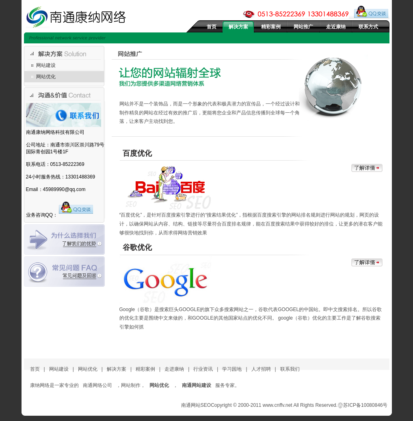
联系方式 (368, 27)
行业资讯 (203, 369)
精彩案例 (271, 27)
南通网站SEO (196, 405)
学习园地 (232, 369)
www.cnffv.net (277, 405)
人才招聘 (261, 369)
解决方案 (238, 27)
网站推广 (303, 27)
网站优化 (46, 76)
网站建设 (46, 65)
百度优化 (137, 153)
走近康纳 (336, 27)
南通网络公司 (97, 385)
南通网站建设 (196, 385)
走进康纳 (174, 369)
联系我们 (290, 369)
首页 (211, 27)
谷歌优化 (137, 247)
